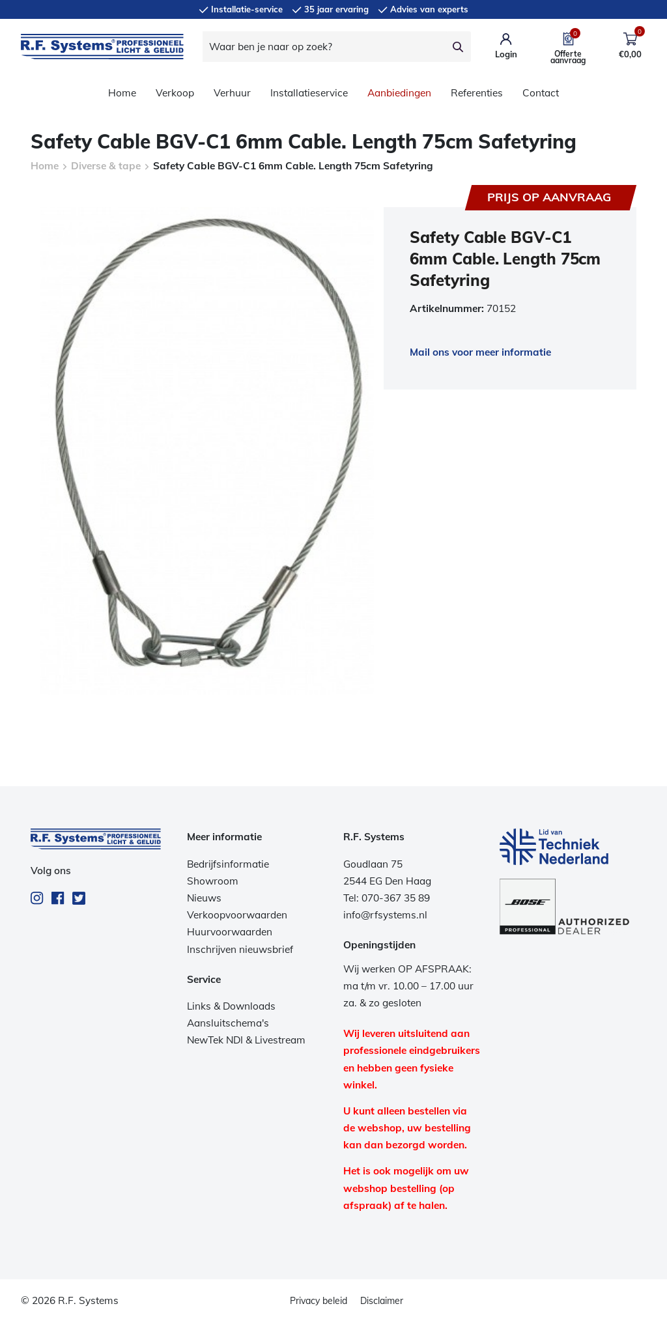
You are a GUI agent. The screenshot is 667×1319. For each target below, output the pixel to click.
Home (122, 93)
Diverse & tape (106, 166)
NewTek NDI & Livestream (246, 1040)
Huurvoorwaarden (229, 932)
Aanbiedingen (399, 93)
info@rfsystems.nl (385, 915)
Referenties (477, 93)
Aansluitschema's (228, 1023)
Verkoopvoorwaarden (237, 915)
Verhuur (232, 93)
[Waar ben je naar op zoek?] (325, 46)
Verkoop (175, 93)
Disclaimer (381, 1301)
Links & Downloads (231, 1006)
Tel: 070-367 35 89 (386, 898)
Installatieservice (309, 93)
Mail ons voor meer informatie (480, 352)
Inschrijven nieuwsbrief (240, 949)
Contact (540, 93)
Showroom (212, 881)
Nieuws (204, 898)
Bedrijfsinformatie (228, 864)
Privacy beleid (318, 1301)
